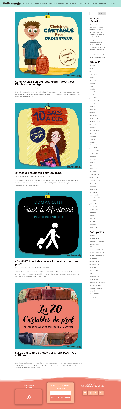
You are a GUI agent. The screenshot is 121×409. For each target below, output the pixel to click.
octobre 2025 (93, 68)
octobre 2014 (93, 210)
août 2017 (92, 160)
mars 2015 (92, 201)
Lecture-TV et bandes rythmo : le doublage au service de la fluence (96, 35)
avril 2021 (92, 92)
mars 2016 (92, 186)
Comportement (94, 261)
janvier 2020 (93, 115)
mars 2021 (92, 95)
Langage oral (93, 279)
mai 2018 (92, 142)
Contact (112, 3)
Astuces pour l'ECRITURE (97, 250)
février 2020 (93, 112)
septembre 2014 (94, 212)
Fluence (91, 273)
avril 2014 (92, 221)
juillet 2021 (92, 83)
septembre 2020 (94, 101)
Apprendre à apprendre (96, 241)
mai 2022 (92, 77)
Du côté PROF (83, 3)
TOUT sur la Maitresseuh (98, 3)
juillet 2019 (92, 127)
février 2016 (93, 189)
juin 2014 (92, 215)
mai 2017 (92, 165)
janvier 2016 (93, 192)
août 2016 (92, 183)
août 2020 (92, 104)
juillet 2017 (92, 162)
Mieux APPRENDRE (71, 3)
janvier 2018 (93, 148)
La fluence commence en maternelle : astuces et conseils (97, 50)
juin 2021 (92, 86)
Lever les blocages (95, 285)
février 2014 (93, 227)
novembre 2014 (94, 207)
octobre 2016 (93, 177)
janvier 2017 (93, 171)
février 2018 (93, 145)
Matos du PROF (45, 176)
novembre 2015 (94, 195)
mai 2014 (92, 218)
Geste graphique (94, 276)
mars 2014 (92, 224)
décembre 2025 (94, 65)
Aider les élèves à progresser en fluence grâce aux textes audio (96, 27)
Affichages (92, 236)
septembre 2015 (94, 198)
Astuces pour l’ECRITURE (38, 3)
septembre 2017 (94, 156)
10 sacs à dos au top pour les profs (38, 173)
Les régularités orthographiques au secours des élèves (95, 42)
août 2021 (92, 80)
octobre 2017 (93, 154)
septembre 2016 (94, 180)
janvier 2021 (93, 98)
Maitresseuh (20, 88)
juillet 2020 (92, 106)
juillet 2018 (92, 136)
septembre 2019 (94, 121)
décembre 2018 (94, 130)
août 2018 (92, 133)
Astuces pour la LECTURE (20, 3)
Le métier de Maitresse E (97, 282)
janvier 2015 (93, 204)
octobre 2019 (93, 118)
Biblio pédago (93, 258)
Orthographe (93, 297)
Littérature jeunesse (95, 288)
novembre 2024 (94, 74)
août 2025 (92, 71)
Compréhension (94, 264)
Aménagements (37, 88)
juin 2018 (92, 139)
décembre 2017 (94, 151)
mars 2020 (92, 109)
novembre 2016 (94, 174)
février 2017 (93, 168)
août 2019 (92, 124)
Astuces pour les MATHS (56, 3)
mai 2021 (92, 89)
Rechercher (102, 13)
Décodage (92, 267)
